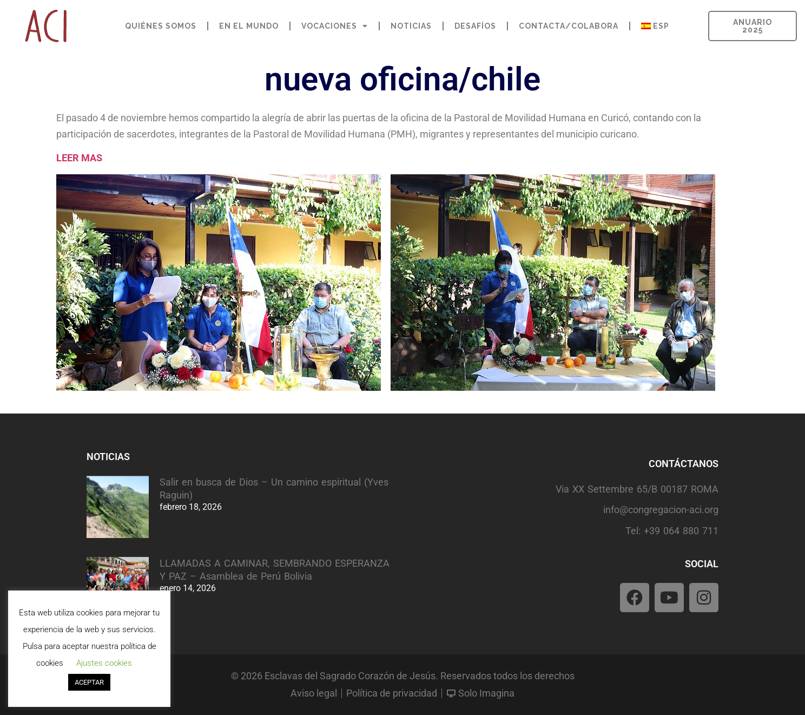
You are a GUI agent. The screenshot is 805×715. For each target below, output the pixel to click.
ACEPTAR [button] (89, 682)
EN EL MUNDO (249, 26)
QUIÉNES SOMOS (160, 26)
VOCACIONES (334, 26)
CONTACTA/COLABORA (568, 26)
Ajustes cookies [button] (104, 663)
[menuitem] (655, 26)
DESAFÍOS (475, 26)
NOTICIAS (411, 26)
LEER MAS (79, 157)
